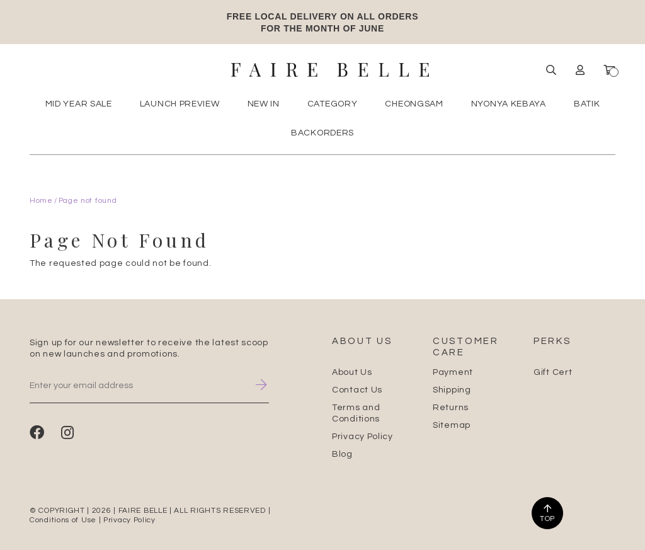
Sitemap (452, 425)
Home (41, 201)
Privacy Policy (362, 436)
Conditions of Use (63, 520)
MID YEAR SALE (78, 104)
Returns (451, 407)
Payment (453, 372)
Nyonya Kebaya (508, 104)
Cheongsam (414, 104)
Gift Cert (553, 372)
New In (264, 104)
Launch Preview (180, 104)
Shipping (452, 390)
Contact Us (357, 390)
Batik (587, 104)
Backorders (322, 133)
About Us (352, 372)
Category (332, 104)
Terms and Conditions (356, 413)
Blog (342, 454)
